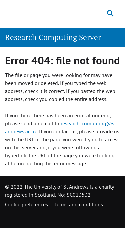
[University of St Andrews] (36, 13)
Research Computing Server (53, 37)
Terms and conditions (78, 204)
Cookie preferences (26, 204)
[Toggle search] (110, 13)
